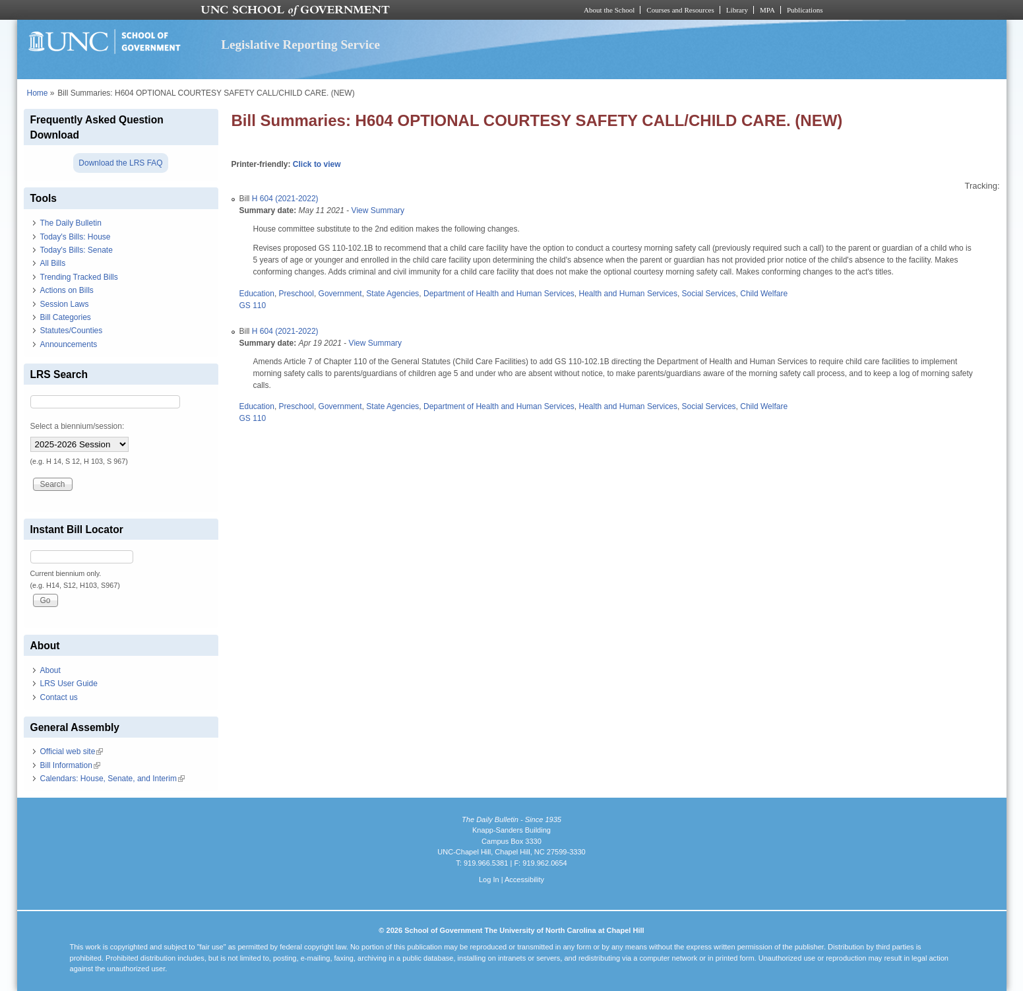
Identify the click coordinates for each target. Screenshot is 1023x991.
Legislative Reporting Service (300, 44)
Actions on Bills (67, 290)
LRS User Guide (69, 683)
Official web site (72, 751)
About (50, 670)
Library (737, 10)
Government (340, 293)
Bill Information (70, 765)
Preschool (296, 293)
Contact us (59, 697)
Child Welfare (764, 293)
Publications (805, 10)
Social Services (709, 293)
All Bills (53, 263)
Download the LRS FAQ (120, 163)
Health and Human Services (627, 293)
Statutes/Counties (71, 330)
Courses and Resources (680, 10)
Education (256, 293)
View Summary (378, 210)
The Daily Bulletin (71, 223)
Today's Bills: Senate (76, 250)
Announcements (69, 344)
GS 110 (252, 305)
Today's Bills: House (75, 236)
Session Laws (64, 304)
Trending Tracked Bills (79, 277)
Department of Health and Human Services (498, 293)
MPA (767, 10)
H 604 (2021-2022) (285, 198)
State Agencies (392, 293)
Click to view (317, 164)
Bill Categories (65, 317)
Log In (489, 879)
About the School (609, 10)
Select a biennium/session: (77, 426)
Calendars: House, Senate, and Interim (112, 778)
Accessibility (524, 879)
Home (37, 93)
